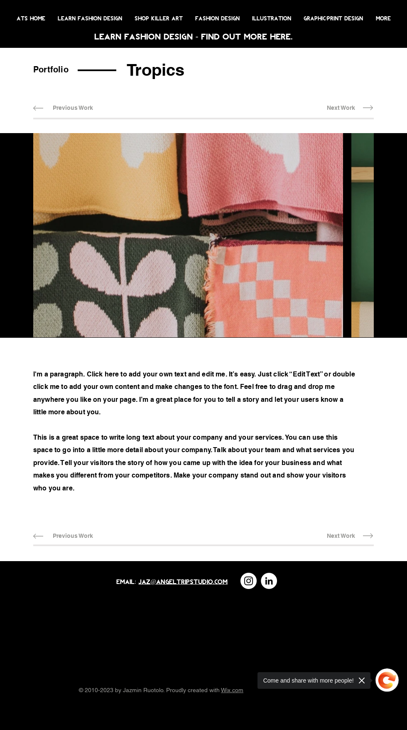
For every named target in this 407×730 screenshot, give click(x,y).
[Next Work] (341, 108)
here (280, 36)
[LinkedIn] (269, 581)
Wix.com (232, 690)
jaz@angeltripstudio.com (183, 581)
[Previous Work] (72, 108)
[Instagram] (248, 581)
